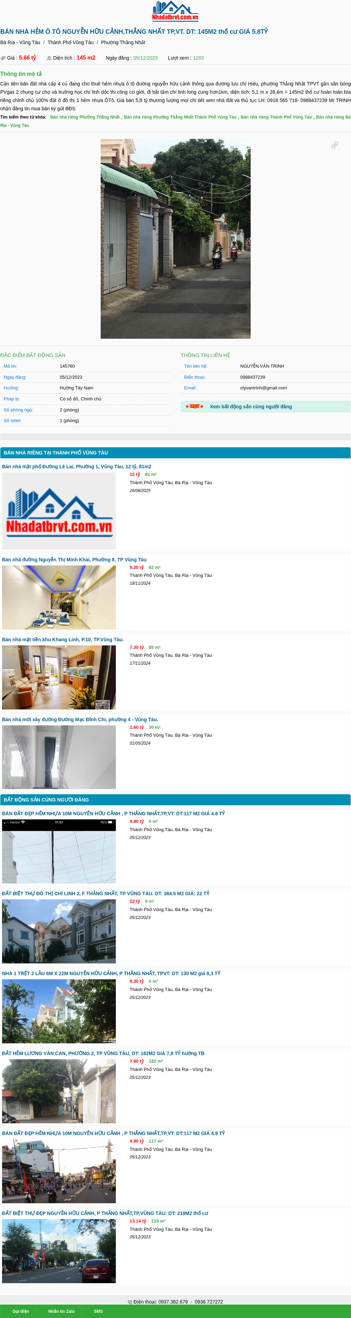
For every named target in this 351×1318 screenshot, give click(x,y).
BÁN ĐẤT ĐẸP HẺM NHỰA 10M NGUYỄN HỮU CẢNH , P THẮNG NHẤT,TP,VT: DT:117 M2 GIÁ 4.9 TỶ (113, 1133)
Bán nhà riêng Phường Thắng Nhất (84, 117)
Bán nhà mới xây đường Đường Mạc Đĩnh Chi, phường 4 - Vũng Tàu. (80, 719)
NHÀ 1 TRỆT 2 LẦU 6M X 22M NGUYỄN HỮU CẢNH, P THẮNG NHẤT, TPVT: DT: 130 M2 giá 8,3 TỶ (111, 973)
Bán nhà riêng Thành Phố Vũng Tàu (276, 117)
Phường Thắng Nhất (123, 42)
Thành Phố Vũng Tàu (70, 42)
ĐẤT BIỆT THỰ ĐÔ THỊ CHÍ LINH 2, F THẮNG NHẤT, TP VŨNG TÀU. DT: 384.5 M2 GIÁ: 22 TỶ (105, 893)
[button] (334, 145)
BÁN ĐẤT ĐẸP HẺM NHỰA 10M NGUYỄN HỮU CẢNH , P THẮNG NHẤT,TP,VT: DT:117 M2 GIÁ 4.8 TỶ (113, 813)
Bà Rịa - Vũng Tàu (20, 42)
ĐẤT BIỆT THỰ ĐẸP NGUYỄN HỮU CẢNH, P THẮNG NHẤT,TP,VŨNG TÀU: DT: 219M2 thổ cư (105, 1213)
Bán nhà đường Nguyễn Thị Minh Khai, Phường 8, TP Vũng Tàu (74, 559)
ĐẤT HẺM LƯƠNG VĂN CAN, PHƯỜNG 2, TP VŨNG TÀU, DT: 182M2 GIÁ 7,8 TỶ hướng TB (103, 1053)
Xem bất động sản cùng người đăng (251, 406)
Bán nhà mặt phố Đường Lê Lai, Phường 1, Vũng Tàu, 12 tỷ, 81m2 (76, 466)
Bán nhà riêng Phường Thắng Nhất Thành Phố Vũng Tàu (180, 117)
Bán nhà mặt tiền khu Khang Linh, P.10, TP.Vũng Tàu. (63, 639)
